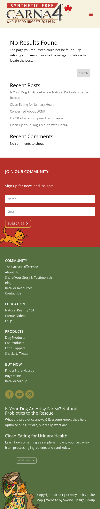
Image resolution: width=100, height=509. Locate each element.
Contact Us (13, 293)
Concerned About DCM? (27, 111)
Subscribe (16, 224)
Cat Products (14, 343)
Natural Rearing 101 (19, 310)
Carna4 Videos (15, 316)
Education (15, 304)
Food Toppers (15, 348)
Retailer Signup (16, 381)
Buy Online (13, 376)
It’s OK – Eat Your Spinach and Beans (36, 118)
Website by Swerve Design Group (70, 500)
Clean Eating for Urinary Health (33, 104)
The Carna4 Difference (21, 267)
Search (83, 73)
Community (16, 260)
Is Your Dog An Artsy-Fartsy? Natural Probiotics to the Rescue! (41, 411)
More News (30, 460)
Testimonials (43, 277)
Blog (8, 283)
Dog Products (15, 337)
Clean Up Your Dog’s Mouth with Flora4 (38, 125)
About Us (12, 272)
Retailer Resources (19, 288)
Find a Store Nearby (19, 370)
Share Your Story (17, 277)
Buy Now (13, 364)
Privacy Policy (76, 495)
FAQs (8, 321)
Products (14, 331)
